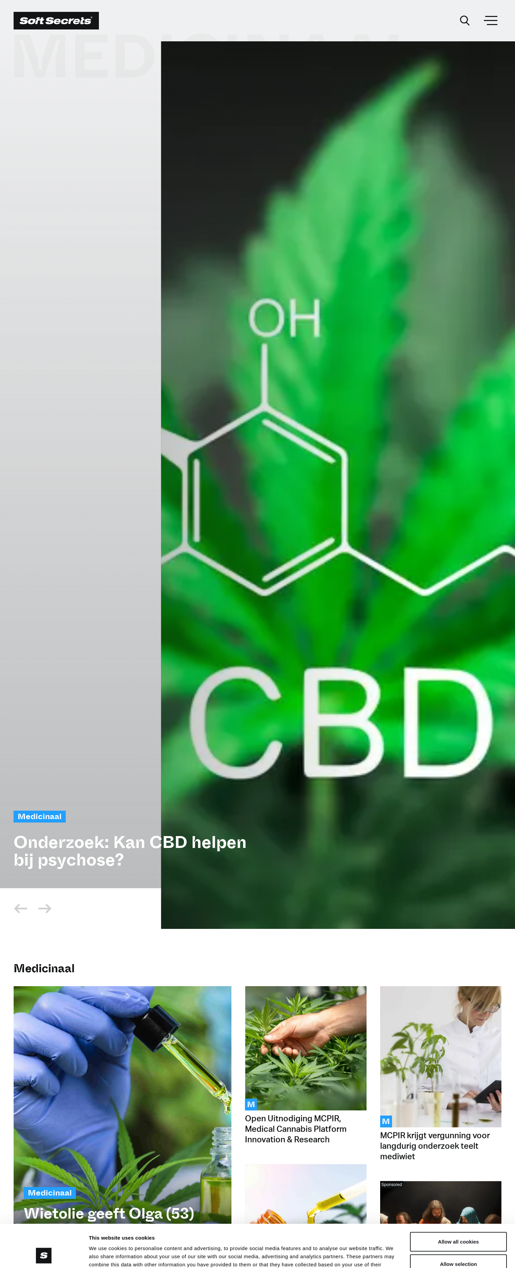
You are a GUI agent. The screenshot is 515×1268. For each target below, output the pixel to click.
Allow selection (458, 1224)
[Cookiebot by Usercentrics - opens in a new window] (44, 1255)
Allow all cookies (458, 1201)
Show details (355, 1254)
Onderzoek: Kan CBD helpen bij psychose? (130, 851)
